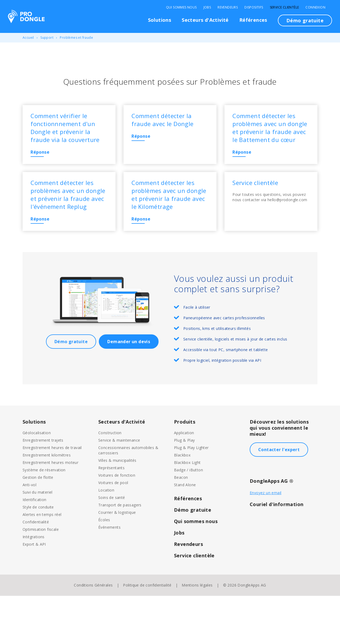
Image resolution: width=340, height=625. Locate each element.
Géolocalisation (37, 461)
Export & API (34, 573)
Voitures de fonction (116, 504)
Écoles (104, 548)
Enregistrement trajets (43, 469)
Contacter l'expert (279, 479)
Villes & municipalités (117, 489)
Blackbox (182, 484)
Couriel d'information (276, 533)
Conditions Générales (93, 614)
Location (106, 519)
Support (46, 37)
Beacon (181, 506)
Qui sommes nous (181, 7)
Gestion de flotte (38, 506)
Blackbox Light (187, 491)
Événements (109, 556)
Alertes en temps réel (42, 543)
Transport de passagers (120, 534)
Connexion (315, 7)
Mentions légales (197, 614)
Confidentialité (36, 551)
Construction (110, 461)
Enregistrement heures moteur (50, 491)
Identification (34, 528)
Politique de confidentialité (147, 614)
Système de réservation (44, 499)
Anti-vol (29, 513)
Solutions (159, 20)
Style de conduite (38, 536)
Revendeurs (228, 7)
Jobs (207, 7)
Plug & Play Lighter (191, 476)
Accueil (28, 37)
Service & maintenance (119, 469)
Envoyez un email (265, 521)
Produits (184, 451)
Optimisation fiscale (41, 558)
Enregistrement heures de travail (52, 476)
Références (253, 20)
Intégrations (34, 565)
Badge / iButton (188, 499)
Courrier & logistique (117, 541)
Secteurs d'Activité (205, 20)
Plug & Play (184, 469)
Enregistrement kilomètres (47, 484)
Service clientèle (284, 7)
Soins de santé (111, 526)
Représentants (111, 496)
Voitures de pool (113, 511)
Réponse (42, 155)
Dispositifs (253, 7)
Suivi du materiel (38, 521)
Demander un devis (128, 371)
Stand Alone (185, 513)
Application (184, 461)
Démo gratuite (305, 20)
